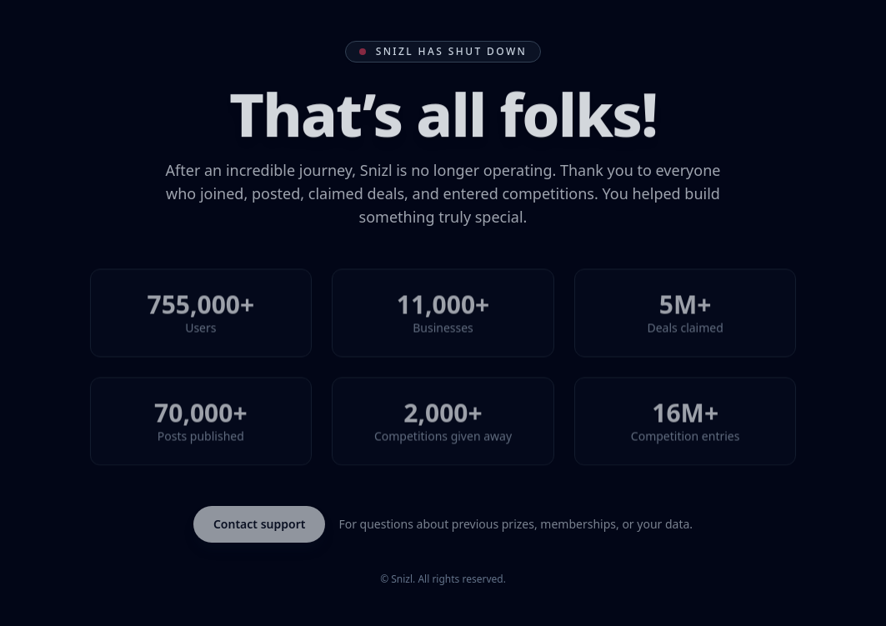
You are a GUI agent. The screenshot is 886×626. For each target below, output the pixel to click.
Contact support (259, 524)
